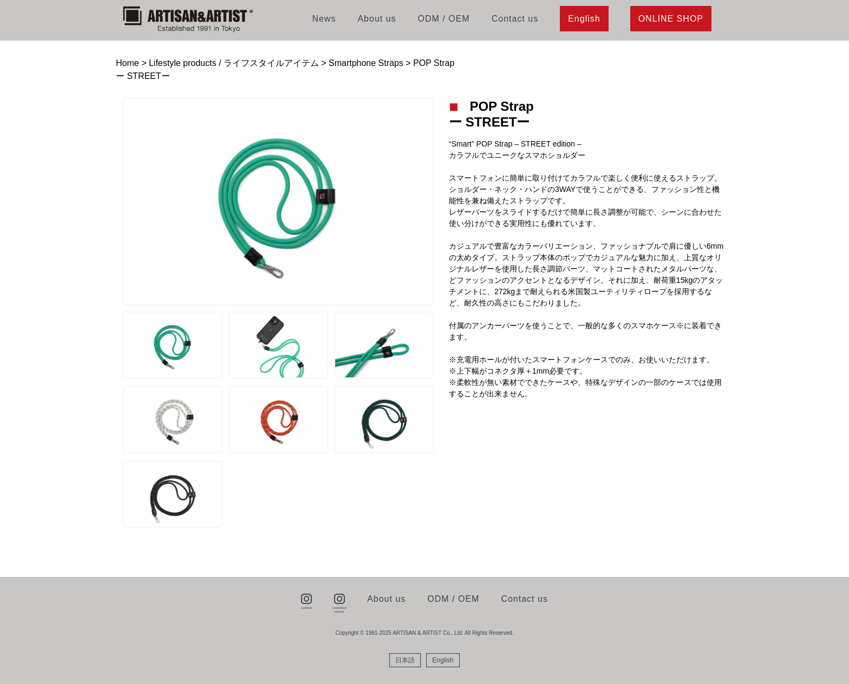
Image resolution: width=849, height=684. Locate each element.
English (584, 18)
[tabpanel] (278, 201)
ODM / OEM (444, 18)
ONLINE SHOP (670, 18)
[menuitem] (405, 660)
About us (376, 18)
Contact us (515, 18)
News (324, 18)
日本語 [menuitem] (405, 660)
